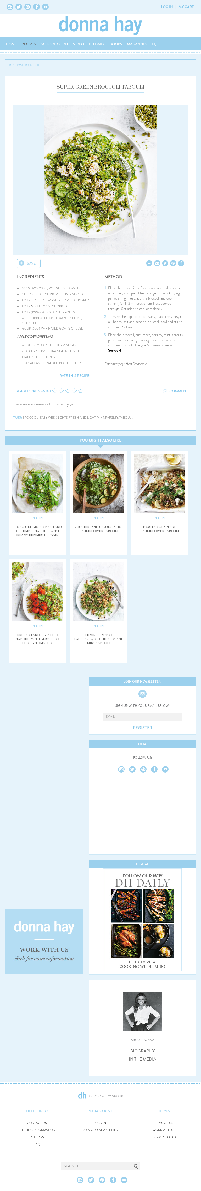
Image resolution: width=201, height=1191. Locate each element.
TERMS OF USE (164, 1123)
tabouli (125, 418)
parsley (111, 418)
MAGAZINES (137, 44)
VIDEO (78, 44)
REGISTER (142, 728)
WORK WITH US (164, 1130)
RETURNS (37, 1137)
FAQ (37, 1144)
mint (100, 418)
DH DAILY (97, 44)
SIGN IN (100, 1123)
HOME (11, 44)
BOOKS (116, 44)
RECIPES (28, 44)
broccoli (31, 418)
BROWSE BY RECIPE (25, 65)
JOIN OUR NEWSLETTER (100, 1130)
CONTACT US (37, 1123)
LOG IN (167, 6)
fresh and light (82, 418)
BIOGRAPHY (142, 1051)
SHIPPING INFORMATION (37, 1130)
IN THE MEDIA (142, 1059)
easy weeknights (54, 418)
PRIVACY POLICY (164, 1137)
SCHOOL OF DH (54, 44)
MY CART (186, 6)
